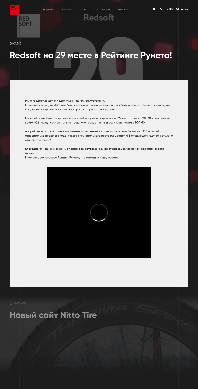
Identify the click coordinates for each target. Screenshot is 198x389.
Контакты (123, 9)
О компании (103, 9)
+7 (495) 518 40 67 (176, 9)
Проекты (84, 9)
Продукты (48, 9)
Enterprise (67, 9)
